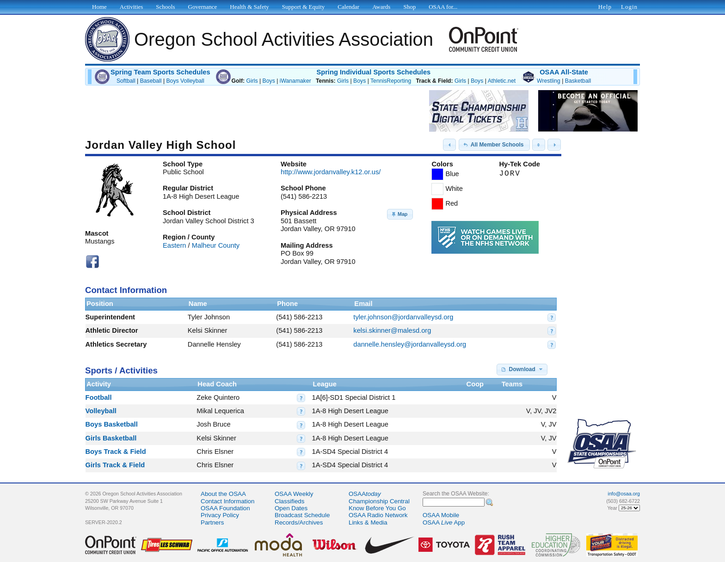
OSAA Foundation (225, 508)
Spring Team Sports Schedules (160, 72)
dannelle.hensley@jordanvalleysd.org (409, 344)
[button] (449, 145)
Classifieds (289, 501)
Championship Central (379, 501)
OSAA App (444, 522)
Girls (252, 81)
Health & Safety (249, 6)
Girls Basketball (111, 438)
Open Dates (291, 508)
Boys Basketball (112, 424)
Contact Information (227, 501)
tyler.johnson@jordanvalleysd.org (403, 317)
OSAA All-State (564, 72)
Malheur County (216, 245)
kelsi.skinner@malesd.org (392, 330)
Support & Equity (303, 6)
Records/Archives (299, 522)
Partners (212, 522)
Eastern (174, 245)
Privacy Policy (220, 515)
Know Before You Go (377, 508)
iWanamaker (295, 81)
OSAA (365, 493)
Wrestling (548, 81)
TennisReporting (390, 81)
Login (629, 6)
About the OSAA (223, 493)
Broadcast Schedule (302, 515)
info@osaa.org (624, 493)
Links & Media (368, 522)
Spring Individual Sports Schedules (373, 72)
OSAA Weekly (294, 493)
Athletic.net (502, 81)
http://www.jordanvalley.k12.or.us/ (331, 172)
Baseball (151, 81)
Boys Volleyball (185, 81)
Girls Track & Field (115, 465)
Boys (269, 81)
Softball (126, 81)
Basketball (578, 81)
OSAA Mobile (441, 515)
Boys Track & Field (116, 451)
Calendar (348, 6)
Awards (381, 6)
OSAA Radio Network (378, 515)
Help (605, 6)
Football (99, 397)
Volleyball (101, 411)
